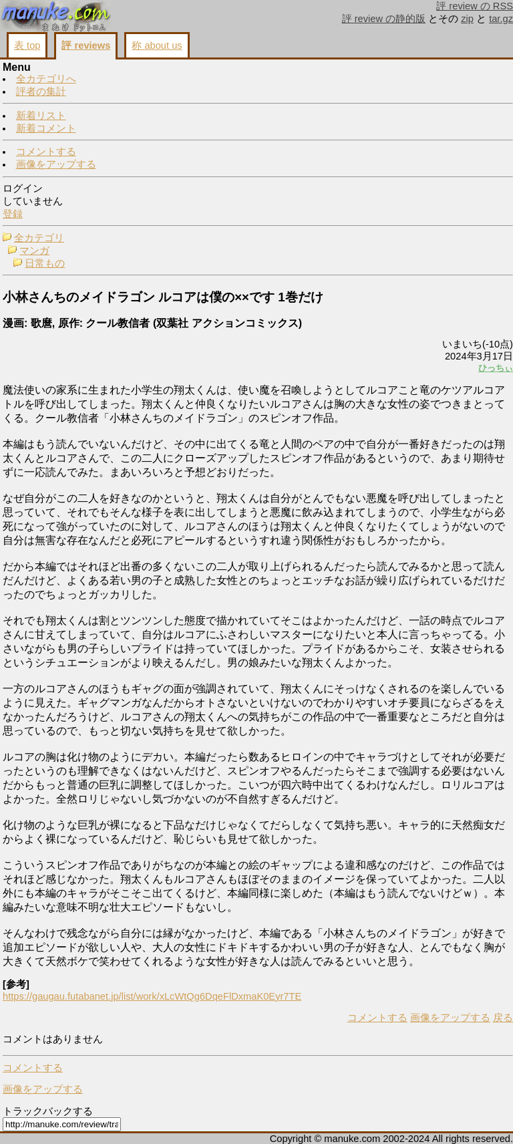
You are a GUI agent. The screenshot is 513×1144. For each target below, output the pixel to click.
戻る (503, 1017)
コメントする (46, 151)
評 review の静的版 (384, 18)
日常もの (45, 263)
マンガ (34, 250)
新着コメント (46, 128)
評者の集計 (41, 91)
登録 (13, 213)
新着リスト (41, 115)
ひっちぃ (495, 368)
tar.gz (501, 18)
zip (467, 18)
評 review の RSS (474, 6)
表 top (27, 45)
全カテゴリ (39, 238)
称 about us (157, 45)
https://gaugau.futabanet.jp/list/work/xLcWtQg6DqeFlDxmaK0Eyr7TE (152, 996)
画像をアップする (56, 164)
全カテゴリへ (46, 79)
